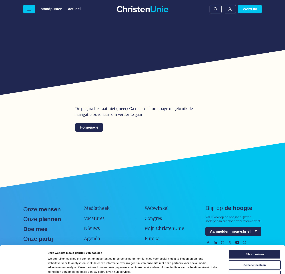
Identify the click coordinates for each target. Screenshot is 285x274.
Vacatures (94, 218)
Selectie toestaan (255, 248)
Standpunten (52, 9)
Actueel (74, 9)
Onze (42, 209)
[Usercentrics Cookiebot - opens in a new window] (23, 267)
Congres (153, 218)
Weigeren (254, 259)
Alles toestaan (254, 237)
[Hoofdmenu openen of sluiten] (29, 9)
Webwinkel (157, 208)
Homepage (89, 127)
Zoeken (215, 9)
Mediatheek (97, 208)
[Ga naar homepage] (142, 9)
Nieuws (92, 228)
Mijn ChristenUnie (230, 9)
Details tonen (196, 266)
